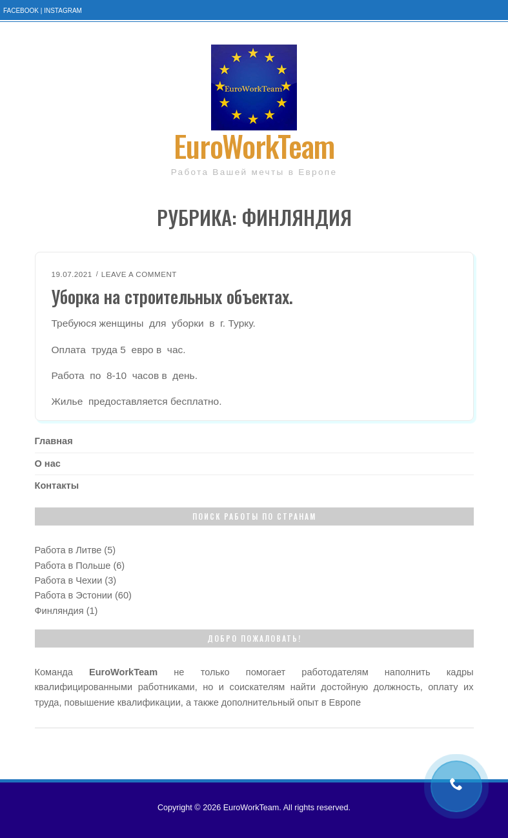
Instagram (63, 10)
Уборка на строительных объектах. (172, 296)
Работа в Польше (73, 565)
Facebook (21, 10)
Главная (54, 441)
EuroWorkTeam (254, 145)
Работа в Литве (68, 550)
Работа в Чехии (69, 580)
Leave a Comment (139, 274)
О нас (48, 463)
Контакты (57, 485)
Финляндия (59, 611)
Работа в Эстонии (73, 595)
